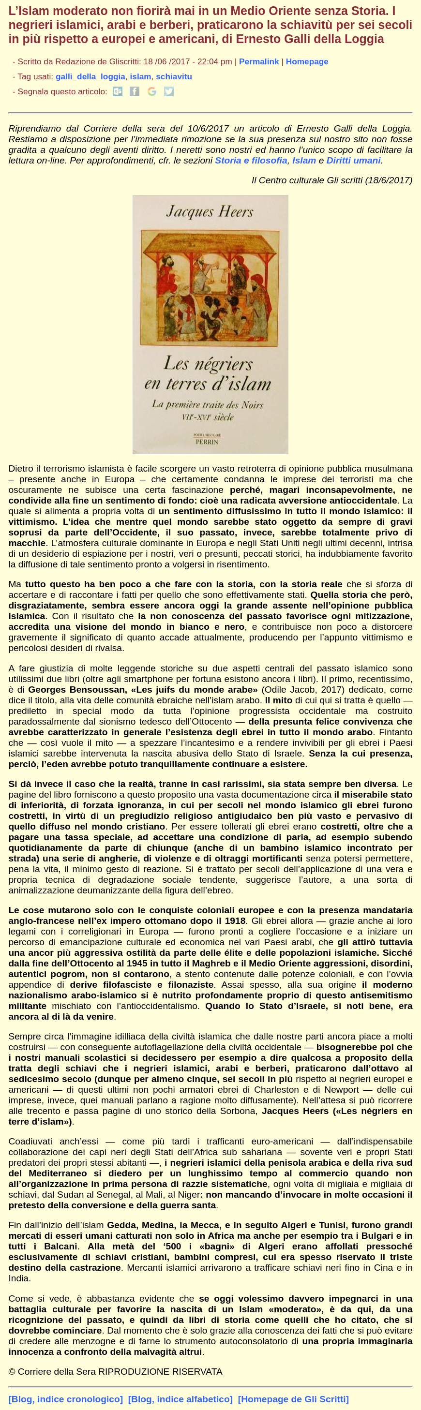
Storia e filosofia (251, 160)
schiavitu (174, 76)
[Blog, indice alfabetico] (180, 1399)
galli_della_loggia (90, 76)
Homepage (307, 61)
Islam (304, 160)
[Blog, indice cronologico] (65, 1399)
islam (140, 76)
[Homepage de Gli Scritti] (293, 1399)
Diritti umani (354, 160)
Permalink (259, 61)
